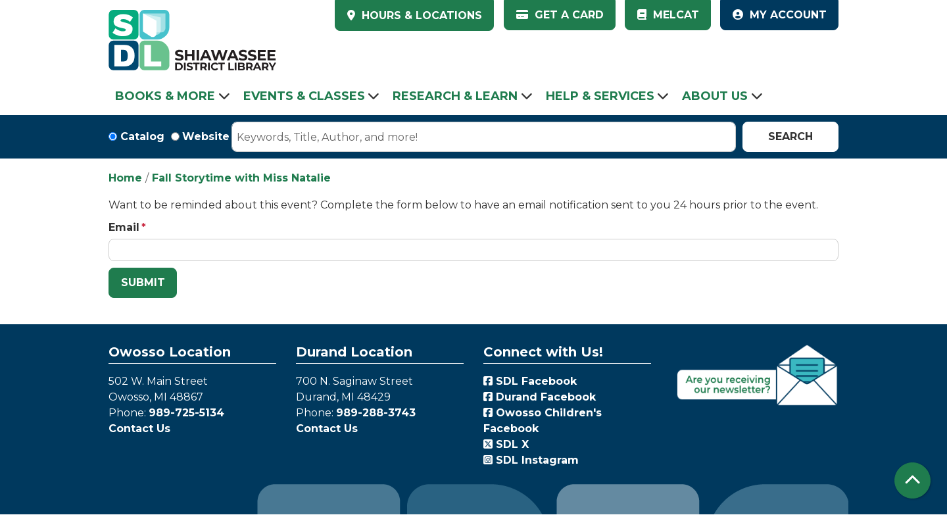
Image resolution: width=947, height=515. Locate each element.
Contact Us (139, 428)
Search (790, 136)
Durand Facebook (539, 397)
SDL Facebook (530, 381)
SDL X (506, 444)
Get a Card (560, 15)
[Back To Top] (912, 480)
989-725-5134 (186, 412)
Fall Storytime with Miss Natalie (241, 178)
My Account (780, 15)
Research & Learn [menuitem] (455, 96)
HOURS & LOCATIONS (420, 15)
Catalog (142, 136)
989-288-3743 (376, 412)
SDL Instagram (531, 460)
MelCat (668, 15)
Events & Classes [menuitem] (304, 96)
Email (124, 227)
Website (206, 136)
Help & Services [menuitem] (600, 96)
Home (125, 178)
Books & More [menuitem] (165, 96)
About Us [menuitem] (715, 96)
